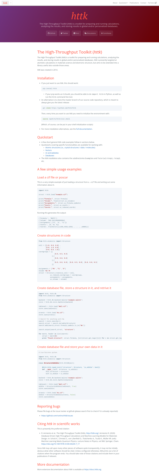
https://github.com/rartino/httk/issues (57, 415)
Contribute (106, 33)
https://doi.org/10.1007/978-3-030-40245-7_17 (60, 443)
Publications (134, 3)
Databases (49, 155)
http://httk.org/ (92, 432)
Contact (143, 3)
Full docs (152, 3)
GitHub (51, 33)
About (115, 3)
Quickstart (123, 3)
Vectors (48, 150)
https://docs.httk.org (92, 468)
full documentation (84, 128)
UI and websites (52, 152)
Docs (76, 33)
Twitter (64, 33)
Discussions (90, 33)
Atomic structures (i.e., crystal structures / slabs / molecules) (70, 147)
